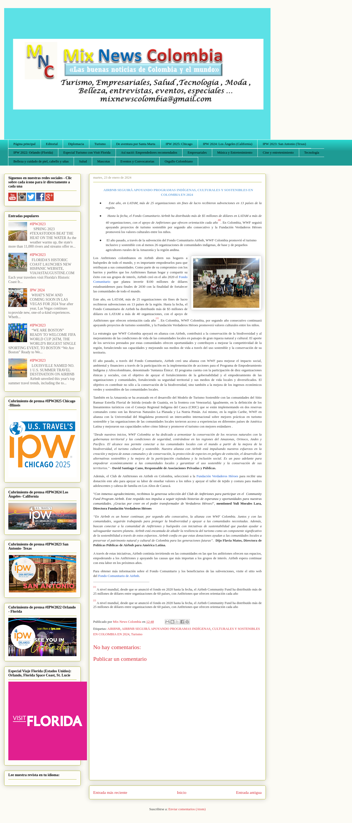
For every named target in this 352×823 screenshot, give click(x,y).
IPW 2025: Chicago (179, 144)
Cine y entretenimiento (278, 152)
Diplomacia (76, 144)
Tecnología (311, 152)
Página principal (25, 144)
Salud (83, 161)
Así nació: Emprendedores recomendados (149, 152)
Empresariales (197, 152)
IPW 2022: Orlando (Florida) (33, 152)
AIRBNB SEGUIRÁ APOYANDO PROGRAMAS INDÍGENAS (166, 629)
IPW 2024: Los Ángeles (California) (227, 144)
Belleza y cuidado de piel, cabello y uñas (41, 161)
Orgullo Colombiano (179, 161)
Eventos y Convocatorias (137, 161)
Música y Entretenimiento (234, 152)
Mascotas (103, 161)
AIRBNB (114, 629)
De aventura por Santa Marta (135, 144)
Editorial (52, 144)
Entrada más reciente (110, 792)
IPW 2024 (37, 290)
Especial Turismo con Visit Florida (86, 152)
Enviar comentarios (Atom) (187, 809)
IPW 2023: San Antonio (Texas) (284, 144)
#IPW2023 (38, 224)
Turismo (100, 144)
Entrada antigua (249, 792)
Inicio (181, 792)
